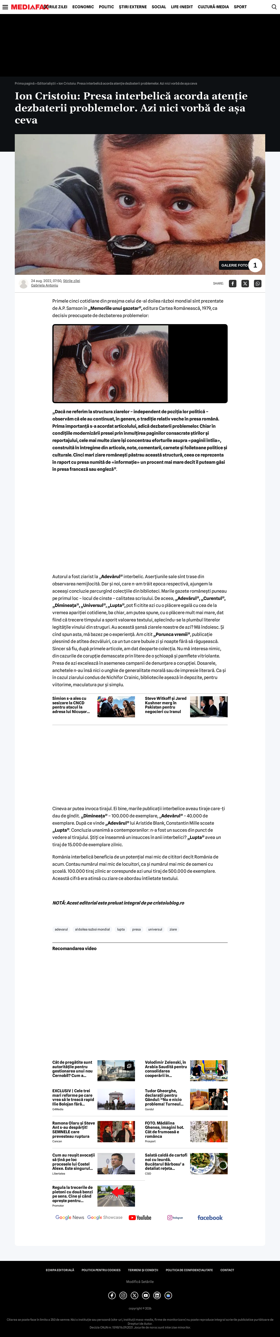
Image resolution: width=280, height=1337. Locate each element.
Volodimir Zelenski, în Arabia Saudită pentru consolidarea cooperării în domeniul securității (166, 1069)
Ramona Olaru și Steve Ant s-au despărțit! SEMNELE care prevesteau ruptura (73, 1130)
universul (155, 929)
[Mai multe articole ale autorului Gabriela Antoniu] (24, 284)
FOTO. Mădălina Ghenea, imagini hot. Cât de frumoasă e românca (164, 1130)
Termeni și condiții (143, 1270)
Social (159, 7)
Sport (240, 7)
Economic (83, 7)
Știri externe (133, 7)
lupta (121, 929)
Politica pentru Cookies (101, 1270)
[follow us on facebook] (210, 1218)
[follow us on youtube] (140, 1218)
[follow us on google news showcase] (104, 1218)
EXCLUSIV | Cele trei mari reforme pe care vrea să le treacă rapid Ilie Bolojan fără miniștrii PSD (73, 1097)
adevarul (61, 929)
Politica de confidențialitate (189, 1270)
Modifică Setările (140, 1282)
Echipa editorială (60, 1270)
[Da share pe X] (245, 283)
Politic (106, 7)
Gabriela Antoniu (44, 285)
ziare (173, 929)
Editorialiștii (46, 83)
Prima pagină (25, 83)
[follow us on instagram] (175, 1218)
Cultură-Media (213, 7)
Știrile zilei (55, 7)
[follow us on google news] (69, 1218)
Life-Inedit (182, 7)
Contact (227, 1270)
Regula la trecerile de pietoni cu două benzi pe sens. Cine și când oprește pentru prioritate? (72, 1194)
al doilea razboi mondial (92, 929)
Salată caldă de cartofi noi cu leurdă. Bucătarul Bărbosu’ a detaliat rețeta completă (166, 1162)
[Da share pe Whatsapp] (257, 283)
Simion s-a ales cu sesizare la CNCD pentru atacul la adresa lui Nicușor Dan (69, 705)
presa (136, 929)
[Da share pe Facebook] (232, 283)
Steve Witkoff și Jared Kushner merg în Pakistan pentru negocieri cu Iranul (166, 705)
